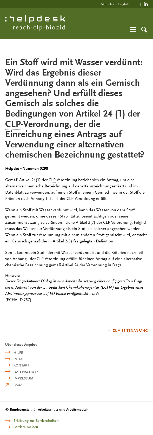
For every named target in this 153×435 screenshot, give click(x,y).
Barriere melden (26, 427)
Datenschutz (26, 372)
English (123, 4)
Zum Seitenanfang (130, 330)
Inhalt (20, 359)
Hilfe (18, 352)
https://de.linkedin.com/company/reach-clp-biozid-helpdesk (146, 4)
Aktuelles (107, 4)
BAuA (18, 385)
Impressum (23, 378)
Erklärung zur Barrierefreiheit (36, 420)
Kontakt (21, 365)
